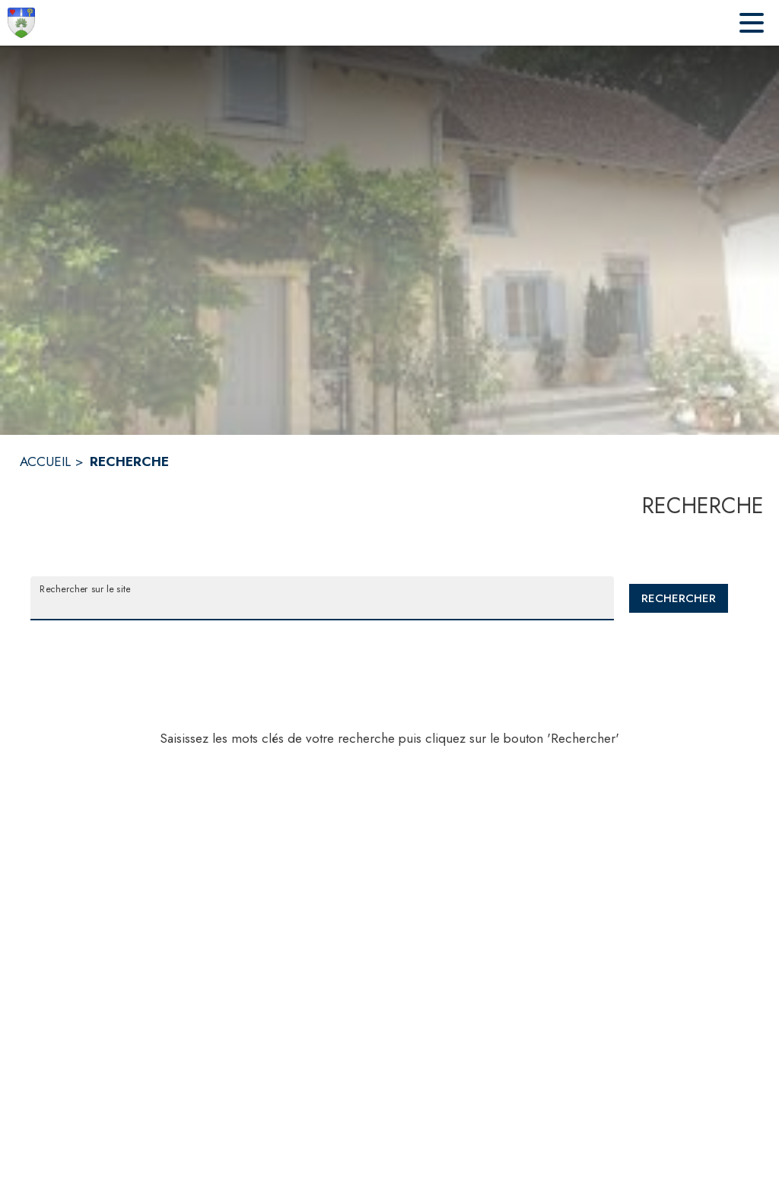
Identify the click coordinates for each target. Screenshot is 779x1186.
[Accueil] (21, 23)
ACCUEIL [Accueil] (45, 461)
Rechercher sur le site (85, 588)
